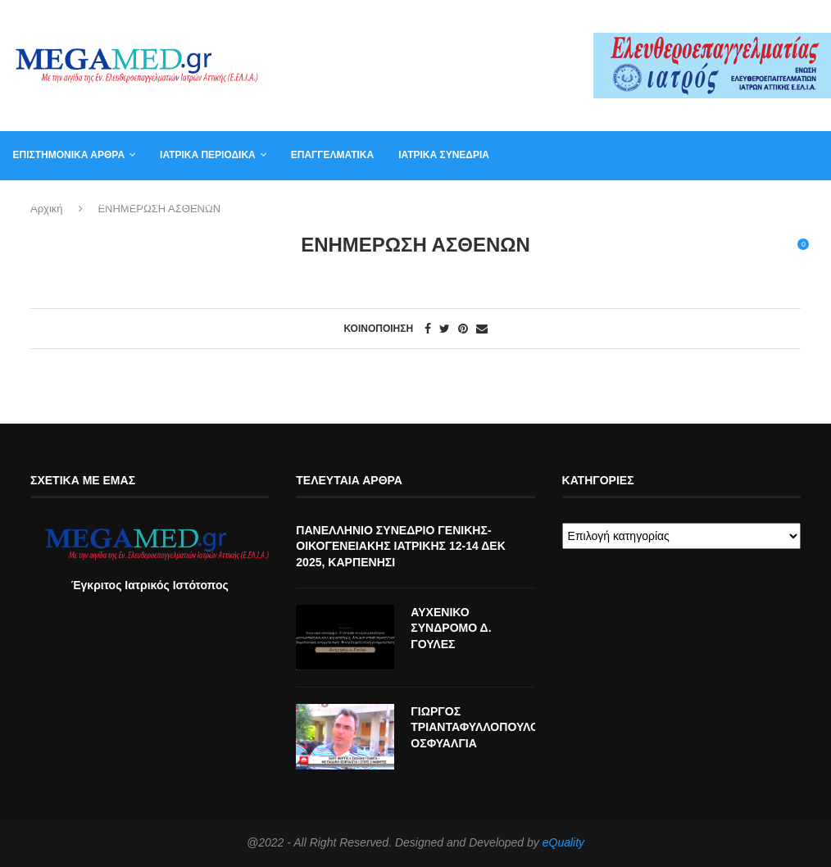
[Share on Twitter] (444, 328)
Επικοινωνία (550, 203)
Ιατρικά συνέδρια (443, 155)
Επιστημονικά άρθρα (68, 155)
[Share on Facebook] (428, 328)
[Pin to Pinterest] (463, 328)
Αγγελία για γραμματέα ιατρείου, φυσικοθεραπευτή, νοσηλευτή (182, 203)
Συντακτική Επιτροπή (435, 203)
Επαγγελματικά (331, 155)
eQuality (563, 842)
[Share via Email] (482, 328)
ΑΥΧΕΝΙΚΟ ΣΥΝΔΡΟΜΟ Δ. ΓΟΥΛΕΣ (451, 628)
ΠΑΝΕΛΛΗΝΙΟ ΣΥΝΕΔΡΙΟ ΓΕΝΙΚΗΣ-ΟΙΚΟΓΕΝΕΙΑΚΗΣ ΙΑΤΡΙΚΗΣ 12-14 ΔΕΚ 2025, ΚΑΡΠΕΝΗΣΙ (400, 546)
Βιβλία (686, 203)
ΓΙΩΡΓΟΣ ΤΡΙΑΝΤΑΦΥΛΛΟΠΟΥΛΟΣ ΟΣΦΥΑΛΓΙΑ (472, 727)
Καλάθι (626, 203)
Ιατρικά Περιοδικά (208, 155)
